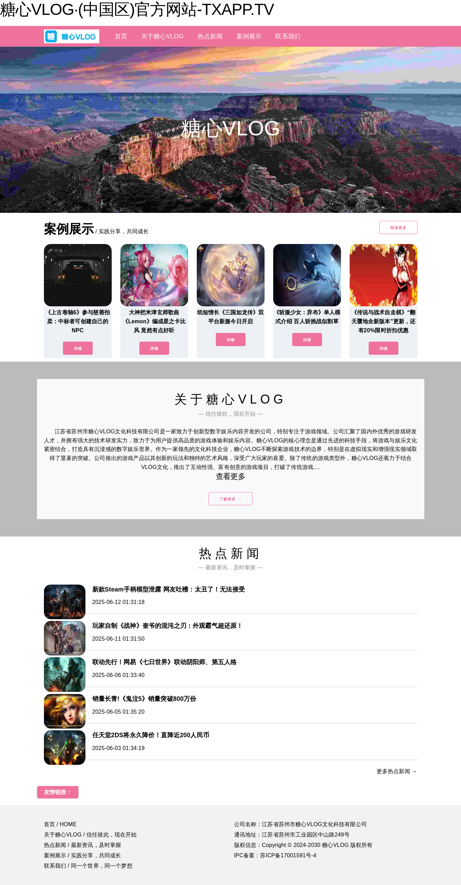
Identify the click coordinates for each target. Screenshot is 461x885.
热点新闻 (210, 36)
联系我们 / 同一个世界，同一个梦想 (88, 866)
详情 (78, 348)
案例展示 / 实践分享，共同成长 (82, 855)
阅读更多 (398, 228)
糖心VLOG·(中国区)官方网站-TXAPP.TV (137, 9)
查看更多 (230, 476)
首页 (121, 36)
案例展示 (249, 36)
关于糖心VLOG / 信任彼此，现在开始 (90, 835)
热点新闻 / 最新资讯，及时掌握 (82, 845)
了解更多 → (230, 499)
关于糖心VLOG (162, 36)
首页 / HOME (60, 824)
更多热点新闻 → (397, 771)
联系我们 (288, 36)
